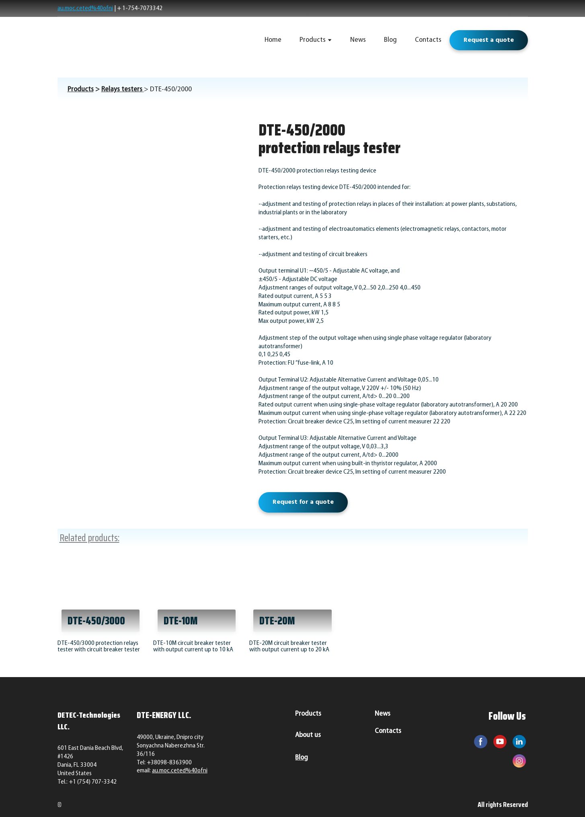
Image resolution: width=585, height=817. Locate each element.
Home (273, 40)
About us (308, 735)
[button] (489, 40)
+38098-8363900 (169, 763)
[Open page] (100, 596)
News (358, 40)
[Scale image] (151, 195)
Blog (390, 40)
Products (313, 40)
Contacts (428, 40)
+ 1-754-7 (130, 8)
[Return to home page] (114, 40)
